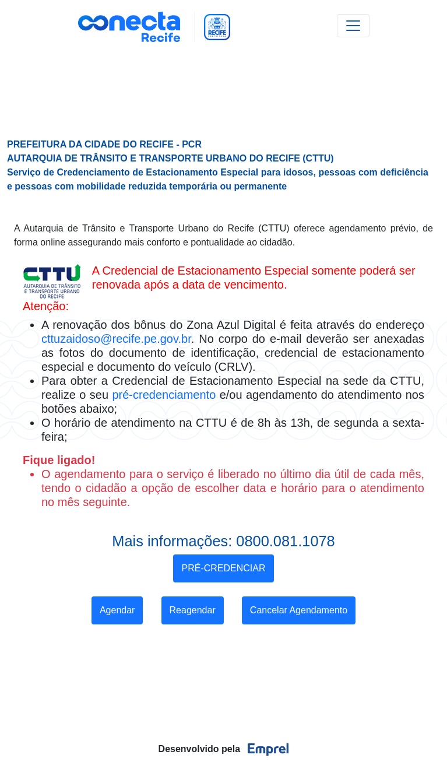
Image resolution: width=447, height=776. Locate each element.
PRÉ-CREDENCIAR (223, 568)
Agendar (117, 610)
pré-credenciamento (164, 394)
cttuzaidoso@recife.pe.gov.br (116, 338)
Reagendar (193, 610)
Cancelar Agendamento (298, 610)
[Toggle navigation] (353, 25)
